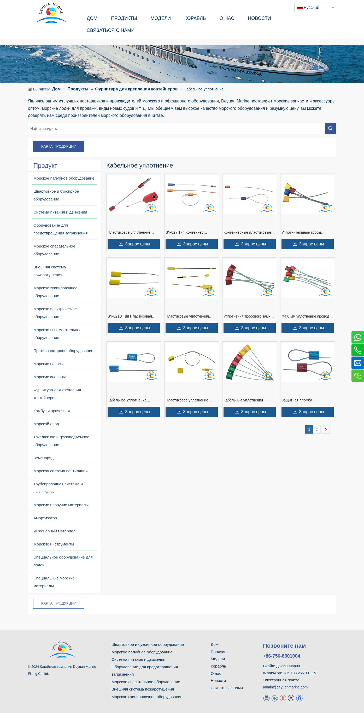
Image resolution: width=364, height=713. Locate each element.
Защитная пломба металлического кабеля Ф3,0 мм (305, 400)
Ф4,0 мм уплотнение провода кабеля (306, 316)
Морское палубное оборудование (142, 652)
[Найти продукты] (176, 128)
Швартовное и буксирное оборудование (147, 644)
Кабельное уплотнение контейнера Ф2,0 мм (127, 400)
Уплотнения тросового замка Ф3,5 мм (248, 316)
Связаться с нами (227, 688)
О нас (216, 673)
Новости (218, 680)
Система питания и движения (138, 659)
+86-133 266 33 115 (299, 673)
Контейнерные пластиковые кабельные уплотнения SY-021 (249, 232)
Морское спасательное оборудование (145, 682)
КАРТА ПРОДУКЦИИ (58, 146)
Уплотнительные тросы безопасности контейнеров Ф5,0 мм (304, 232)
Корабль (218, 666)
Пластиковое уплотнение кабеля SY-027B (129, 232)
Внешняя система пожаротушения (142, 689)
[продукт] (182, 64)
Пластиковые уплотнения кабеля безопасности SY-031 (190, 316)
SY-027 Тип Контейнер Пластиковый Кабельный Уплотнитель (187, 232)
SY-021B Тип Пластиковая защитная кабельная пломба (132, 316)
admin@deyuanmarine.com (285, 687)
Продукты (219, 651)
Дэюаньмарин (288, 666)
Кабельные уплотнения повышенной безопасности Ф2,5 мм (246, 400)
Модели (218, 659)
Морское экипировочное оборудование (147, 696)
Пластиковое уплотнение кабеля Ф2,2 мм (187, 400)
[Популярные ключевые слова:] (330, 128)
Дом (214, 644)
